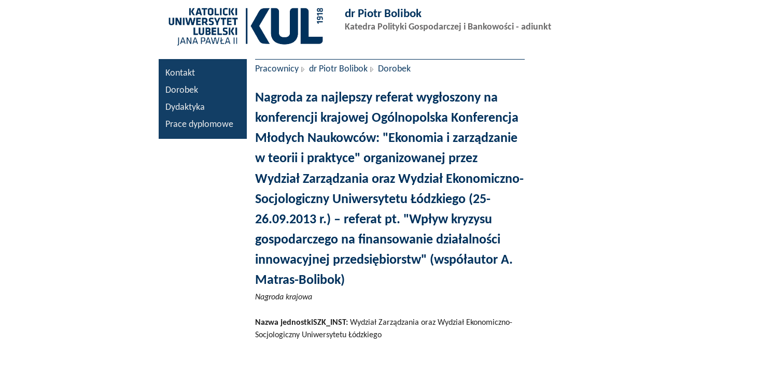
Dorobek (181, 90)
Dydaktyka (185, 107)
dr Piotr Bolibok (338, 69)
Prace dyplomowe (199, 124)
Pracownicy (277, 69)
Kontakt (180, 73)
